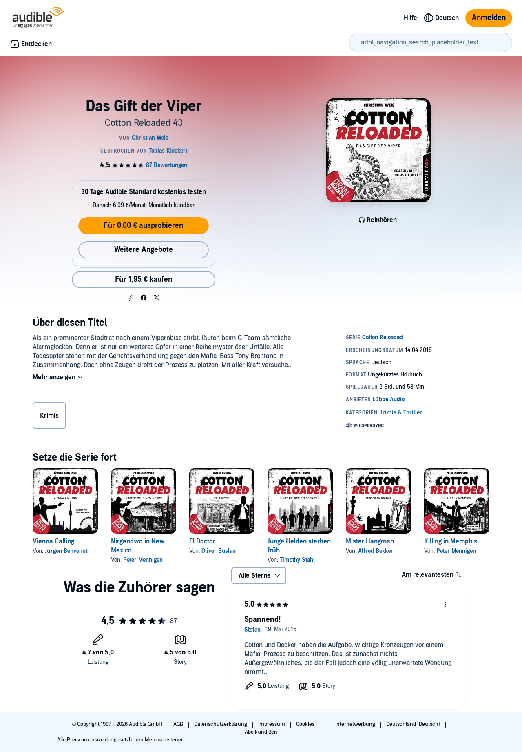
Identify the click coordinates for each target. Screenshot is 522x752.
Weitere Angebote (143, 249)
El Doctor (202, 541)
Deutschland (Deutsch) (413, 724)
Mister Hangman (370, 541)
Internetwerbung (355, 724)
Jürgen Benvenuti (67, 550)
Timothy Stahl (297, 559)
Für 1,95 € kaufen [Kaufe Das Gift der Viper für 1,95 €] (143, 279)
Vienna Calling (53, 541)
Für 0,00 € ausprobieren (143, 225)
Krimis (49, 416)
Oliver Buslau (218, 550)
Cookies (306, 724)
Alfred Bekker (375, 550)
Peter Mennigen (143, 559)
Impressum (272, 724)
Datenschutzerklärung (221, 724)
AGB (178, 724)
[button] (130, 298)
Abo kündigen (261, 732)
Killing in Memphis (450, 541)
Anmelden (489, 17)
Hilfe (410, 18)
